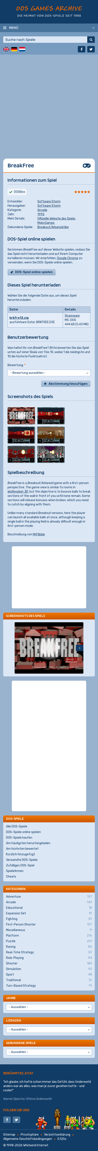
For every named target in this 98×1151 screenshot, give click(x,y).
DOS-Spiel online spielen (34, 272)
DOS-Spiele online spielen (23, 832)
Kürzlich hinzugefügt (20, 854)
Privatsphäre (30, 1134)
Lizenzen (13, 1020)
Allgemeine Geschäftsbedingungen (27, 1139)
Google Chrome (67, 258)
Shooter (49, 963)
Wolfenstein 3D (18, 491)
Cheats (11, 876)
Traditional (49, 980)
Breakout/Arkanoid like (53, 227)
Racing (49, 947)
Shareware (72, 316)
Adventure (49, 897)
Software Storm (49, 201)
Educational (49, 908)
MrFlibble (39, 534)
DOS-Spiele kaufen (19, 837)
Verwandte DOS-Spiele (22, 860)
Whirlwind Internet (35, 1145)
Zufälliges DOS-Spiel (20, 865)
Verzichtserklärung (57, 1134)
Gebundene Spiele (21, 1043)
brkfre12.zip (19, 318)
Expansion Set (49, 913)
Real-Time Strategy (49, 952)
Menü (13, 27)
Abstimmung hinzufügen (68, 384)
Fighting (49, 919)
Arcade (42, 210)
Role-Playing (49, 958)
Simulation (49, 969)
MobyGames (46, 223)
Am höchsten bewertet (22, 849)
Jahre (11, 998)
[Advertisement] (49, 103)
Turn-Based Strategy (49, 986)
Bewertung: (17, 365)
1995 (40, 214)
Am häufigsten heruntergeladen (28, 843)
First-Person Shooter (49, 924)
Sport (49, 975)
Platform (49, 936)
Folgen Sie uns (16, 1110)
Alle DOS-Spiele (16, 826)
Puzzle (49, 941)
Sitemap (9, 1134)
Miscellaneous (49, 930)
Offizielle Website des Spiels (56, 218)
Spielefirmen (14, 871)
